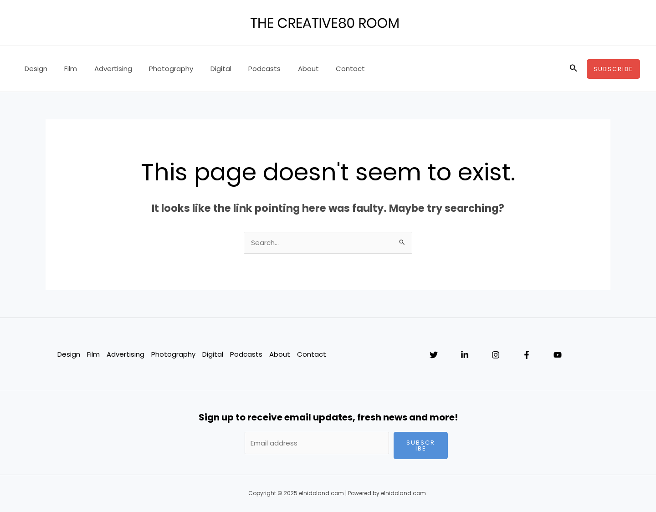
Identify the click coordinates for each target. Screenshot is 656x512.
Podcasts (246, 68)
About (286, 68)
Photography (159, 68)
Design (34, 68)
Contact (324, 68)
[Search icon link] (573, 68)
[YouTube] (558, 355)
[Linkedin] (465, 355)
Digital (205, 68)
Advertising (104, 68)
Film (65, 68)
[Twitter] (434, 355)
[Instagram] (496, 355)
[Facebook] (527, 355)
